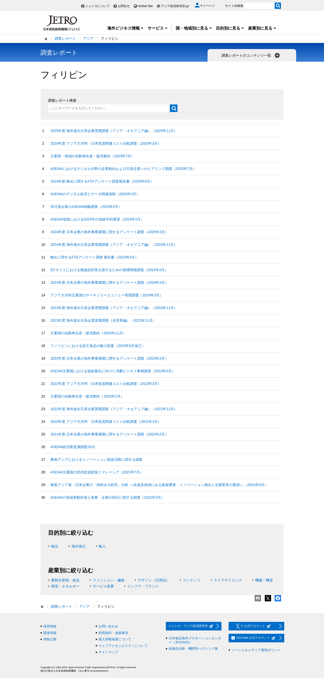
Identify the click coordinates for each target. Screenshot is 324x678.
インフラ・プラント (143, 586)
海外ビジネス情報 (125, 28)
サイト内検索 (234, 6)
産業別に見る (262, 28)
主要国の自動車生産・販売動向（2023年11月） (88, 333)
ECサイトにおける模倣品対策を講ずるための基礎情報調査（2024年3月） (109, 270)
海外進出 (78, 546)
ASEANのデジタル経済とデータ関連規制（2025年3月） (94, 194)
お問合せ (124, 6)
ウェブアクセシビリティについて (123, 646)
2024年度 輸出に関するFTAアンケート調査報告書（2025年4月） (101, 181)
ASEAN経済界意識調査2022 (72, 447)
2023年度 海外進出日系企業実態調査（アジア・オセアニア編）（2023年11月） (113, 308)
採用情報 (49, 626)
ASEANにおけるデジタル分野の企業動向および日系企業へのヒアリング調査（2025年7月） (123, 169)
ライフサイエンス (228, 580)
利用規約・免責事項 (113, 633)
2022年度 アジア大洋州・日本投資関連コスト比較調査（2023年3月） (105, 384)
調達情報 (49, 633)
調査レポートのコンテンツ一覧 (251, 55)
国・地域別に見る (194, 28)
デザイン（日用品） (154, 580)
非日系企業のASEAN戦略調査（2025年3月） (86, 207)
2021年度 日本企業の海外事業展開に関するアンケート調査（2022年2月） (109, 434)
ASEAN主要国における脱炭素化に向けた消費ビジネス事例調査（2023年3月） (112, 371)
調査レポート (65, 38)
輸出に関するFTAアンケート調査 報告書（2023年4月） (94, 257)
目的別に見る (230, 28)
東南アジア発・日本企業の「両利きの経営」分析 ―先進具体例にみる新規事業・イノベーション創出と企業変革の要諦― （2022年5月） (159, 485)
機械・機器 (264, 580)
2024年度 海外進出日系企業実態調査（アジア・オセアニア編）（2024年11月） (113, 245)
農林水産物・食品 (65, 580)
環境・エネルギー (65, 586)
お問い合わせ (108, 626)
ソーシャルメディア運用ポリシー (256, 650)
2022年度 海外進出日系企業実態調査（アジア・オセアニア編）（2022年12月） (113, 409)
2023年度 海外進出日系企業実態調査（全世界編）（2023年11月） (103, 320)
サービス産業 (103, 586)
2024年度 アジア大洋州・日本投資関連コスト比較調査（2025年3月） (105, 143)
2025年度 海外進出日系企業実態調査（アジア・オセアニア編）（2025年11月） (113, 131)
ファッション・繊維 (109, 580)
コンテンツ (191, 580)
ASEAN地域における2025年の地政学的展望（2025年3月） (97, 219)
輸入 (102, 546)
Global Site (145, 6)
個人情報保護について (114, 639)
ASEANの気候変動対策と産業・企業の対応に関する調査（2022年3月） (107, 497)
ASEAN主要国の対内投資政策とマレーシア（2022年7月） (96, 472)
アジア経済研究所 (175, 6)
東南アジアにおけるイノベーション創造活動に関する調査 (96, 459)
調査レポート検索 (62, 100)
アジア (88, 38)
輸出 (54, 546)
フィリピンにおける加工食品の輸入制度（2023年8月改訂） (97, 346)
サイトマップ (108, 652)
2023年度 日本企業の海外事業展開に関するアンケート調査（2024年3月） (109, 282)
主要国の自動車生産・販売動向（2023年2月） (87, 396)
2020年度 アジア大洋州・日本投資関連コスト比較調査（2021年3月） (105, 422)
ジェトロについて (97, 6)
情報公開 (49, 639)
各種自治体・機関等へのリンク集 (193, 648)
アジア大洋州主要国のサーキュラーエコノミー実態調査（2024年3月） (106, 295)
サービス (158, 28)
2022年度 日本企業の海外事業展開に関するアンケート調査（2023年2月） (109, 358)
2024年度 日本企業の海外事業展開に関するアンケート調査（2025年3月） (109, 232)
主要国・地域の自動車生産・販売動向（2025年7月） (92, 156)
